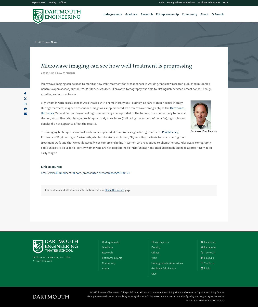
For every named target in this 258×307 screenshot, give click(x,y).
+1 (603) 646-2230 (42, 261)
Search (218, 14)
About (204, 14)
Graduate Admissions (209, 2)
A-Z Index (135, 293)
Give (225, 2)
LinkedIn (207, 258)
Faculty (52, 2)
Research (147, 14)
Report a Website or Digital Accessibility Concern (200, 293)
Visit (161, 2)
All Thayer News (46, 42)
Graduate (131, 14)
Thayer (37, 2)
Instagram (208, 247)
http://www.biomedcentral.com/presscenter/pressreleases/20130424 (85, 173)
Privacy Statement (150, 293)
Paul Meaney (170, 132)
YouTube (207, 263)
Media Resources (114, 190)
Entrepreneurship (167, 14)
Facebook (208, 242)
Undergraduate (112, 14)
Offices (62, 2)
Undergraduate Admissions (181, 2)
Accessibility (168, 293)
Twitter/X (208, 252)
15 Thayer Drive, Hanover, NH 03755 (51, 257)
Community (189, 14)
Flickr (206, 268)
